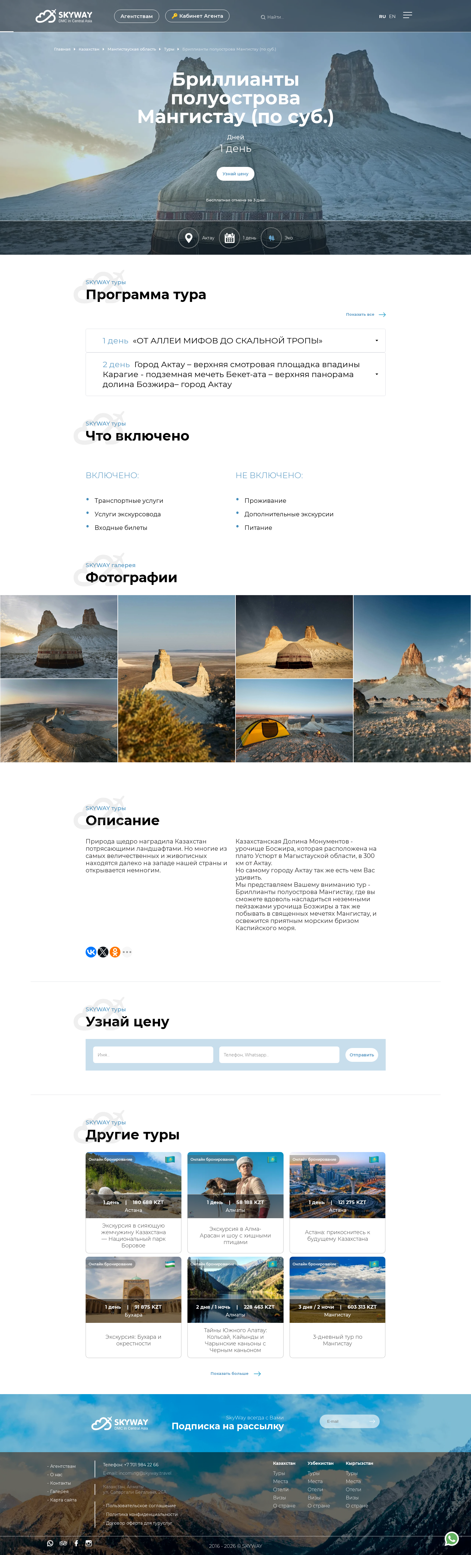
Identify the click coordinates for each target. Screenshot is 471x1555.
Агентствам (136, 16)
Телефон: (113, 1464)
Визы (279, 1498)
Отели (281, 1489)
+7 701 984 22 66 (141, 1464)
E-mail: (111, 1473)
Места (280, 1481)
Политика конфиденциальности (142, 1514)
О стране (284, 1506)
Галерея (59, 1491)
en (392, 16)
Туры (279, 1473)
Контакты (60, 1483)
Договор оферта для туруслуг (139, 1523)
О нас (56, 1474)
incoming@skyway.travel (145, 1473)
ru (382, 16)
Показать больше (236, 1373)
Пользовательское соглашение (141, 1505)
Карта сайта (63, 1500)
